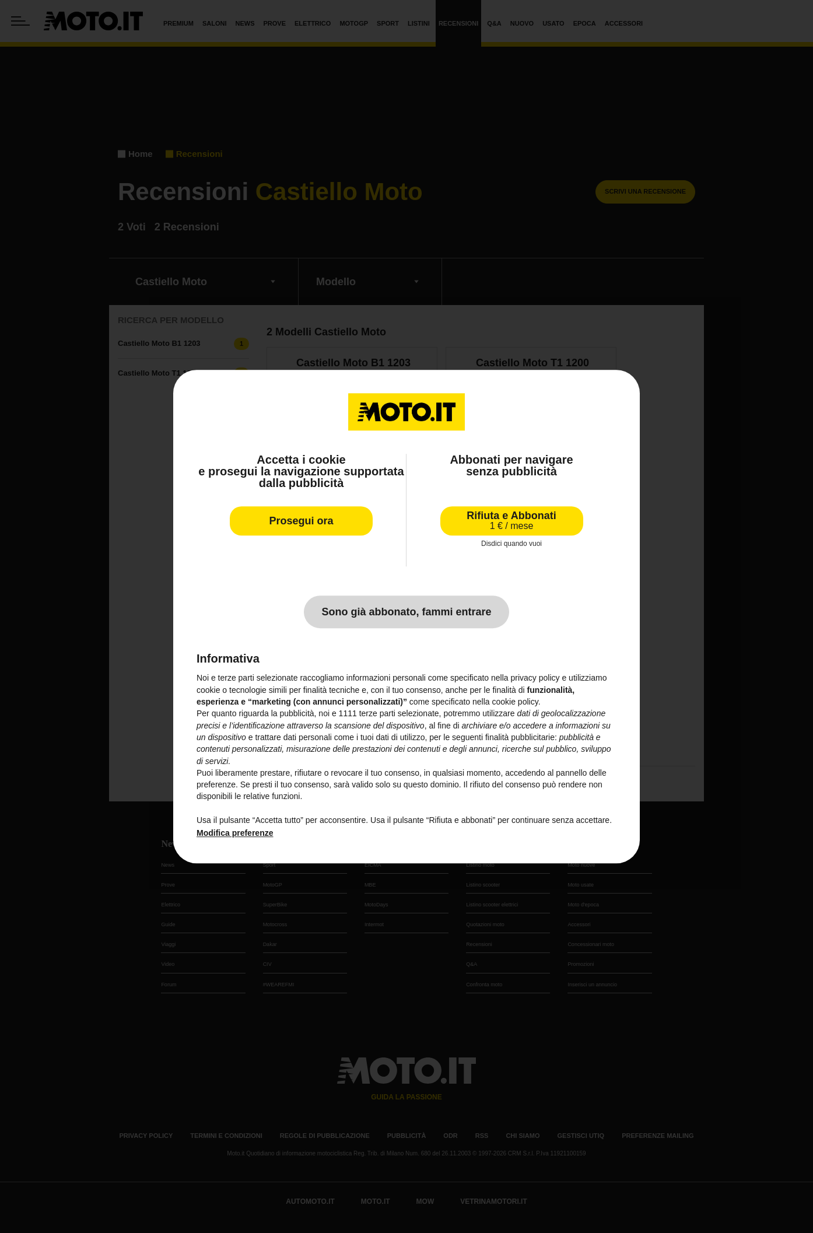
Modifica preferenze (235, 833)
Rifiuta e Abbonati (511, 520)
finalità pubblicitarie (520, 737)
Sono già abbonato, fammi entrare (406, 612)
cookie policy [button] (515, 701)
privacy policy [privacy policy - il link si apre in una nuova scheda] (535, 678)
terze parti (377, 714)
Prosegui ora (301, 521)
